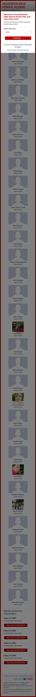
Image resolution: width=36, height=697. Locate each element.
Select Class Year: (10, 28)
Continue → (18, 38)
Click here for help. (23, 50)
